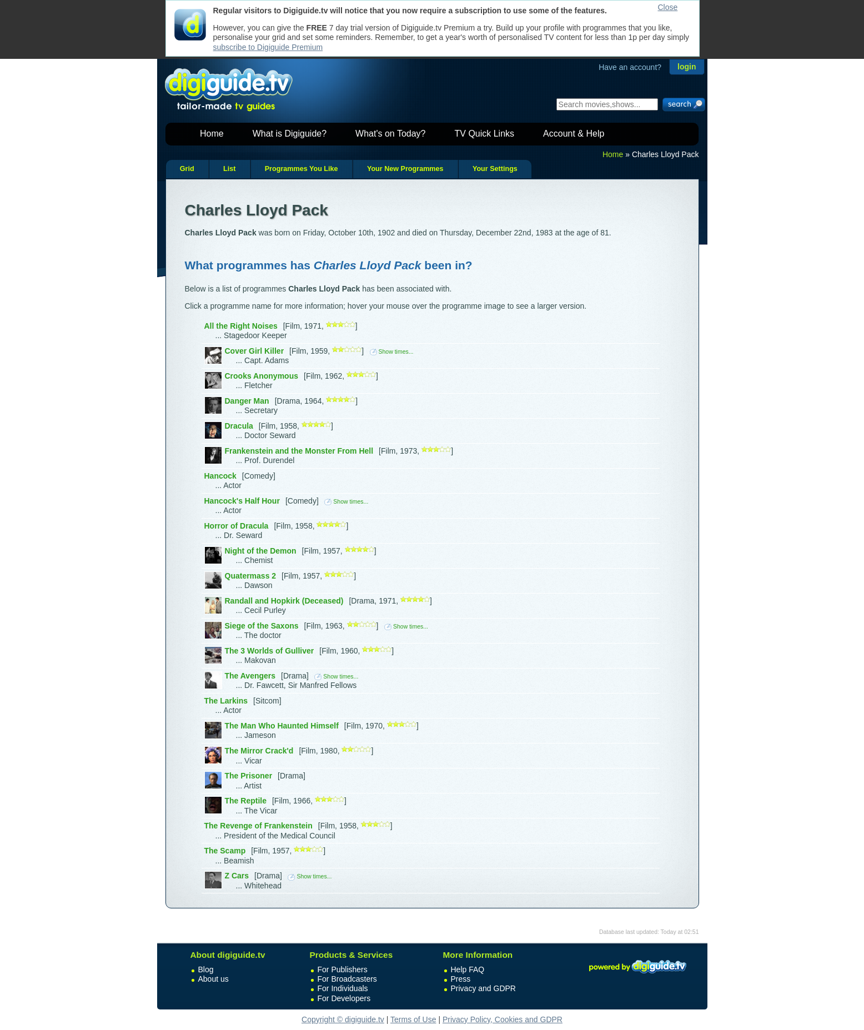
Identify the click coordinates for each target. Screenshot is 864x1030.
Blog (206, 969)
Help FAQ (468, 969)
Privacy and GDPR (483, 988)
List (229, 169)
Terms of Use (413, 1019)
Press (461, 978)
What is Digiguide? (289, 133)
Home (212, 133)
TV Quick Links (484, 133)
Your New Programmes (405, 169)
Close (668, 7)
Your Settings (495, 169)
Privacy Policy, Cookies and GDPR (502, 1019)
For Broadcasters (347, 978)
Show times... (392, 351)
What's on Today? (390, 133)
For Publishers (343, 969)
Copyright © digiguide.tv (343, 1019)
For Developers (344, 998)
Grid (187, 169)
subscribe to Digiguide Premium (268, 47)
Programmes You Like (301, 169)
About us (213, 978)
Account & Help (573, 133)
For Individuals (343, 988)
